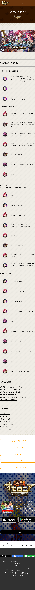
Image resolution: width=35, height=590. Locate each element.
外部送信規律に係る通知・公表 (24, 545)
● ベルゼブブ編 (5, 421)
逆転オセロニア (5, 3)
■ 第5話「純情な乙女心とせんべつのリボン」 (14, 397)
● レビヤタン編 (5, 419)
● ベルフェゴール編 (6, 424)
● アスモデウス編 (5, 429)
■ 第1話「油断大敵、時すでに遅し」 (11, 387)
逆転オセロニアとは (19, 3)
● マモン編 (3, 426)
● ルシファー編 (5, 414)
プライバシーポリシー (6, 545)
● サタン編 (3, 416)
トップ (12, 3)
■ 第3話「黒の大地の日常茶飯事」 (11, 392)
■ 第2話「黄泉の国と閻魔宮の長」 (11, 389)
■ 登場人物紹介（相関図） (8, 400)
